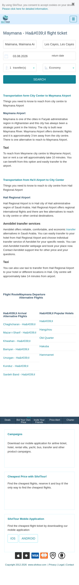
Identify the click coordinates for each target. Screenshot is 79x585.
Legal (61, 564)
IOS (12, 538)
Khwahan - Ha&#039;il (16, 341)
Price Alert (55, 420)
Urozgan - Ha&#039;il (16, 357)
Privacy (52, 564)
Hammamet (47, 354)
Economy (55, 67)
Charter (70, 420)
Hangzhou (46, 329)
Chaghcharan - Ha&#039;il (19, 324)
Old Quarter (47, 337)
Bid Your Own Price (23, 420)
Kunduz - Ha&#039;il (15, 366)
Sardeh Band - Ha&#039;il (19, 374)
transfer (71, 229)
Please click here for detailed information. (25, 8)
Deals (8, 420)
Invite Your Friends (39, 421)
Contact (70, 564)
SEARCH (39, 79)
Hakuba (44, 346)
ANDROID (28, 538)
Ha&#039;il (46, 321)
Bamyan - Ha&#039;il (16, 349)
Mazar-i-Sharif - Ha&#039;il (19, 332)
